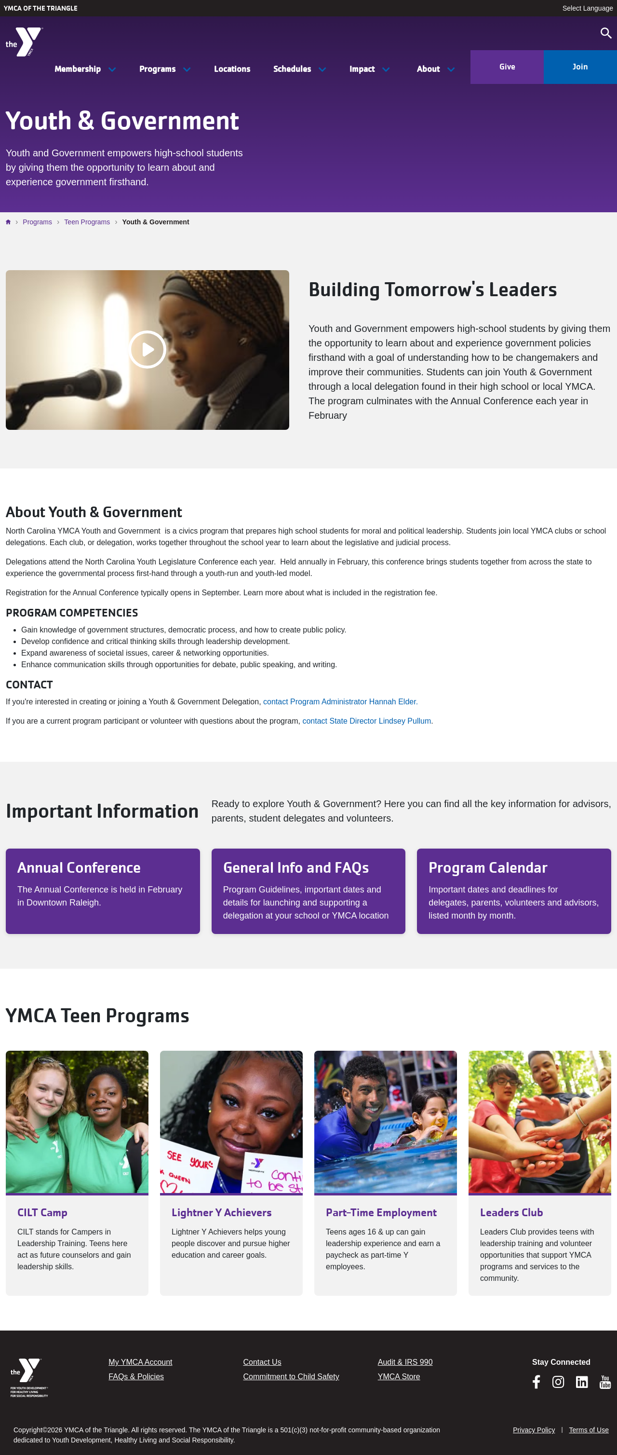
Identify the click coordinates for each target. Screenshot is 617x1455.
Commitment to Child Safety (291, 1377)
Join (580, 66)
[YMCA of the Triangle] (29, 39)
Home (10, 222)
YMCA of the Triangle (41, 8)
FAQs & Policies (136, 1377)
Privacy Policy (534, 1430)
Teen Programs (87, 222)
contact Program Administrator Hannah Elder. (340, 702)
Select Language (588, 8)
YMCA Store (399, 1377)
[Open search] (606, 33)
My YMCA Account (140, 1362)
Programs (37, 222)
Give (507, 66)
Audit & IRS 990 (405, 1362)
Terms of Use (589, 1430)
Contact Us (262, 1362)
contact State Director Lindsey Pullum (366, 721)
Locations (232, 69)
